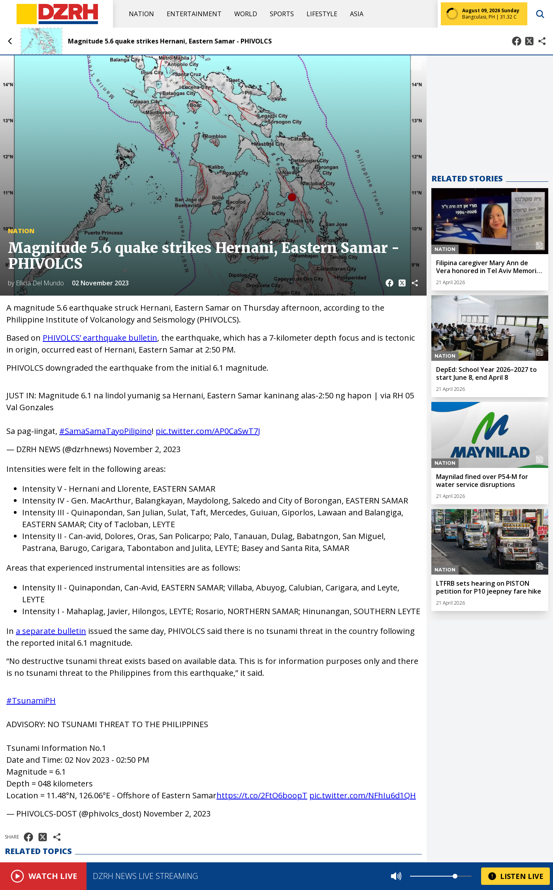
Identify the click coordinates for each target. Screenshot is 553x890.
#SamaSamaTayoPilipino (105, 431)
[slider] (455, 876)
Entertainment (194, 13)
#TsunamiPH (31, 700)
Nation (141, 13)
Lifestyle (322, 13)
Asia (356, 13)
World (245, 13)
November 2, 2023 (147, 449)
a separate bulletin (51, 631)
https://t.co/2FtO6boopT (261, 795)
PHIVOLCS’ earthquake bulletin (100, 337)
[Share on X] (529, 41)
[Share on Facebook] (516, 41)
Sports (282, 13)
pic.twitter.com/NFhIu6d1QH (362, 795)
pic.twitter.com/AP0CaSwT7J (208, 431)
